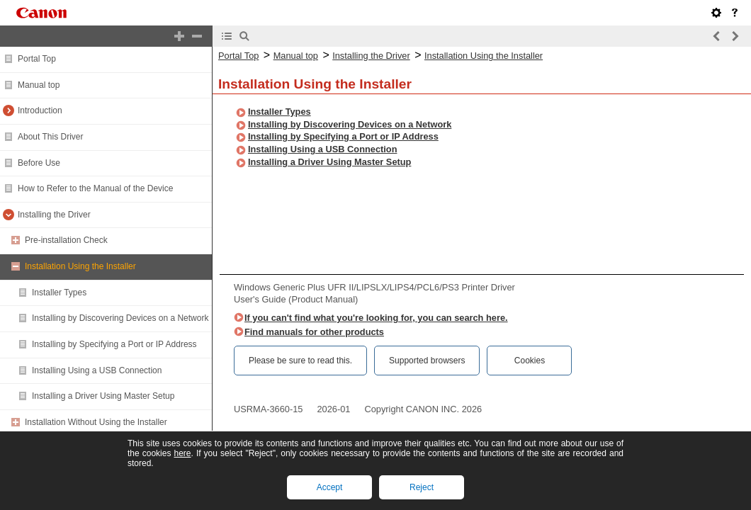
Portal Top (37, 59)
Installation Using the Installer (80, 266)
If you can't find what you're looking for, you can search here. (376, 317)
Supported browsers (427, 361)
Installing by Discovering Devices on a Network (120, 318)
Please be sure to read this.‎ (300, 361)
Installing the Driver (54, 215)
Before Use (39, 163)
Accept (330, 487)
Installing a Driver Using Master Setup (103, 396)
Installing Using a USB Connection (97, 370)
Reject (422, 487)
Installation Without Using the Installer (96, 422)
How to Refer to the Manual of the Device (95, 188)
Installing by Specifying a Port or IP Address (114, 344)
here (182, 453)
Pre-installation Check (66, 240)
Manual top (39, 85)
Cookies (529, 361)
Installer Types (59, 293)
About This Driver (50, 137)
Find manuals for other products (314, 332)
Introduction (40, 110)
